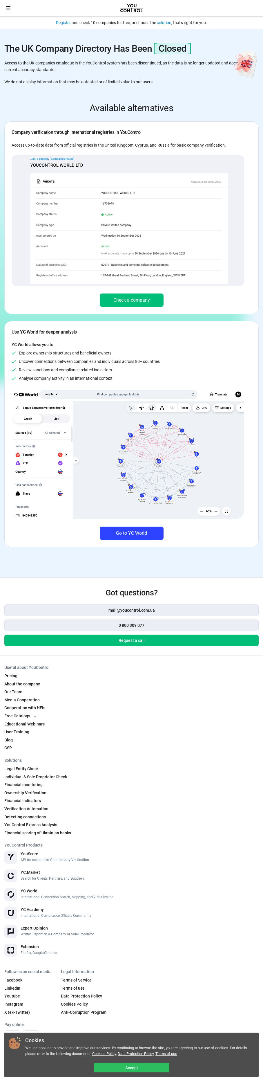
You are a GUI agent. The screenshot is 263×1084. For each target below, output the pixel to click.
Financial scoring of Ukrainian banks (37, 833)
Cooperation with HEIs (24, 707)
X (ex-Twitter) (17, 1012)
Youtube (12, 996)
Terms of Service (76, 980)
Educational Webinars (24, 724)
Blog (8, 740)
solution (164, 22)
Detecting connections (25, 817)
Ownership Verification (25, 793)
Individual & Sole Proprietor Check (35, 777)
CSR (8, 748)
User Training (16, 732)
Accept (131, 1067)
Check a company (131, 300)
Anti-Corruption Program (83, 1012)
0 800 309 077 (131, 625)
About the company (22, 684)
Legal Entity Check (21, 768)
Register (63, 22)
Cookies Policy (104, 1053)
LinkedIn (12, 988)
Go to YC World (131, 533)
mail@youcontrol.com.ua (131, 610)
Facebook (13, 980)
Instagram (13, 1004)
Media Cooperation (22, 700)
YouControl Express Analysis (30, 824)
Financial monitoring (23, 784)
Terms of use (166, 1053)
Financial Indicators (22, 800)
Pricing (10, 676)
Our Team (13, 691)
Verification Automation (26, 808)
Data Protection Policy (136, 1053)
